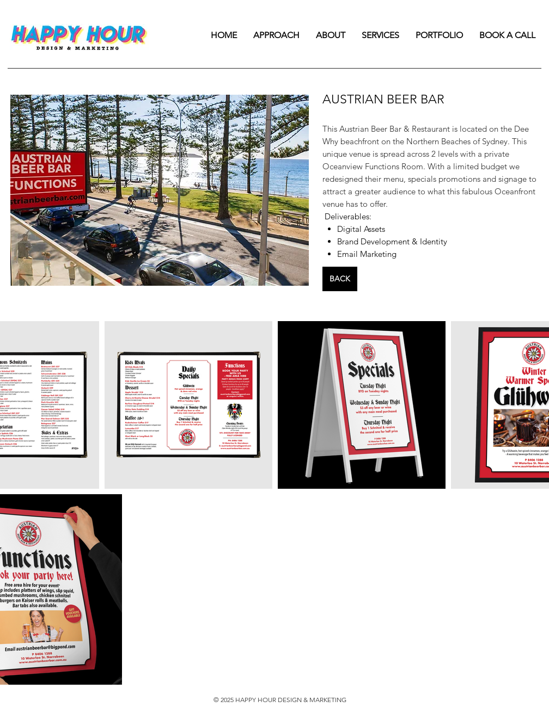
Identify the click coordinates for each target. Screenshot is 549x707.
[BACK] (339, 279)
